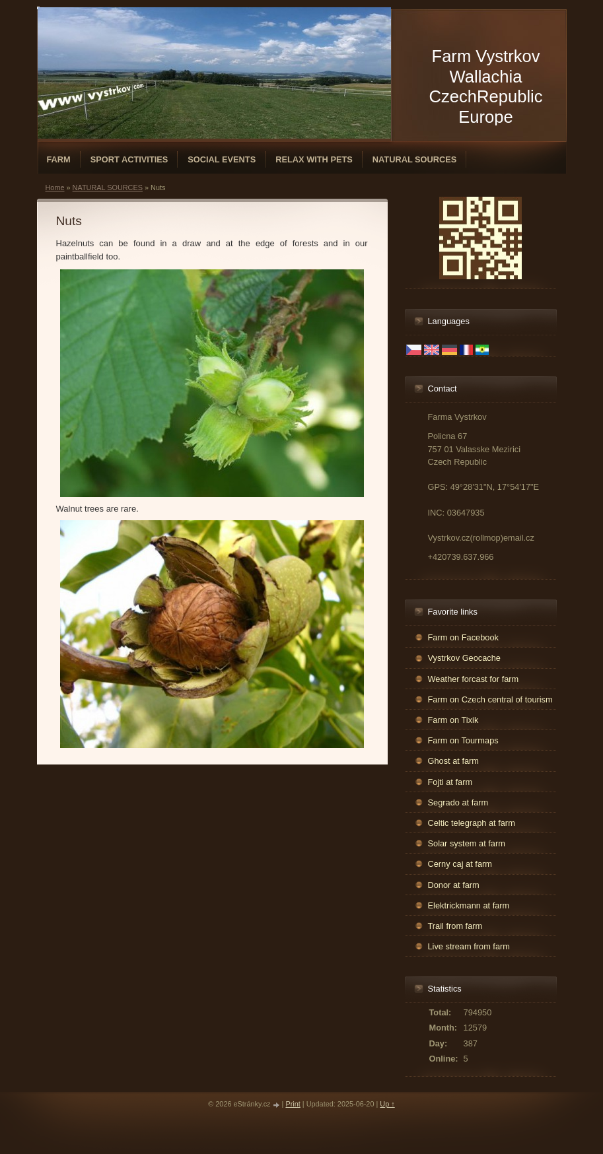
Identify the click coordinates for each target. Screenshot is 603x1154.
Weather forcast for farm (473, 679)
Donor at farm (453, 885)
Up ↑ (387, 1104)
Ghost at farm (453, 761)
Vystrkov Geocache (464, 658)
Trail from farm (455, 926)
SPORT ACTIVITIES (129, 159)
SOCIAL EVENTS (222, 159)
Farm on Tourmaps (463, 740)
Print (292, 1104)
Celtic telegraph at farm (471, 823)
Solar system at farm (466, 843)
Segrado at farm (458, 802)
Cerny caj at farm (460, 864)
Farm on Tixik (453, 720)
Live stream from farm (469, 946)
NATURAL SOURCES (414, 159)
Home (55, 187)
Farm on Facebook (463, 637)
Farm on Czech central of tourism (490, 699)
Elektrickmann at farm (469, 905)
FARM (59, 159)
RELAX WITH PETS (314, 159)
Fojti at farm (450, 782)
